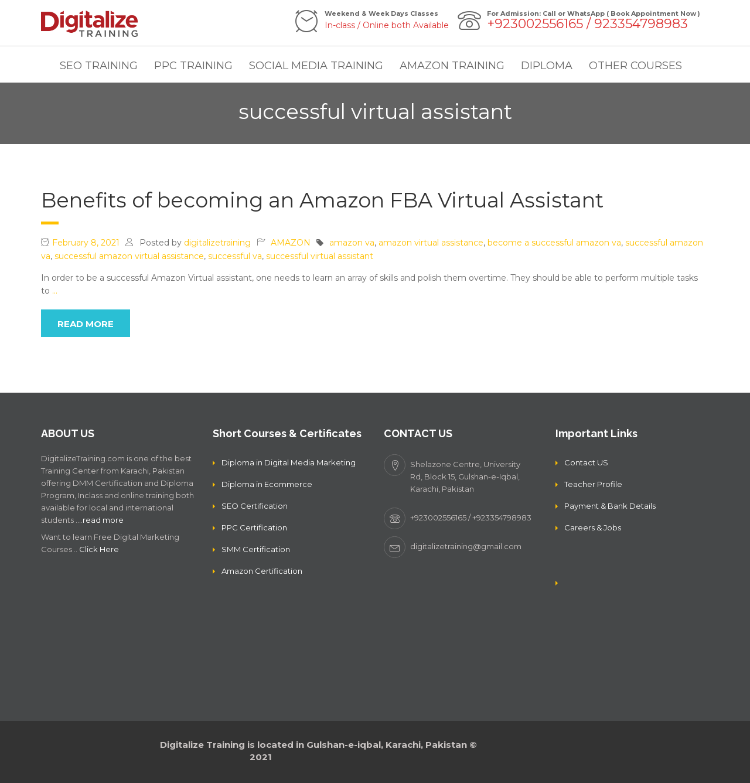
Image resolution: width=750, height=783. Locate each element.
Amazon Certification (261, 571)
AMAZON (291, 242)
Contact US (586, 462)
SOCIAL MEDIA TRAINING (316, 65)
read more (85, 323)
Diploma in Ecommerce (266, 484)
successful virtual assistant (319, 256)
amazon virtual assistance (431, 242)
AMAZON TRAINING (452, 65)
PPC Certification (254, 527)
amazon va (351, 242)
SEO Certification (254, 505)
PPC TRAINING (193, 65)
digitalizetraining (217, 242)
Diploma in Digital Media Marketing (288, 462)
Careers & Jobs (592, 527)
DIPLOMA (546, 65)
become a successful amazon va (554, 242)
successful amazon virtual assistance (129, 256)
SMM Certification (255, 549)
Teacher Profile (593, 484)
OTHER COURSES (635, 65)
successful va (235, 256)
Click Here (99, 549)
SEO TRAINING (99, 65)
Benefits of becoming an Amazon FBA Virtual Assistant (322, 200)
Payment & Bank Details (610, 505)
